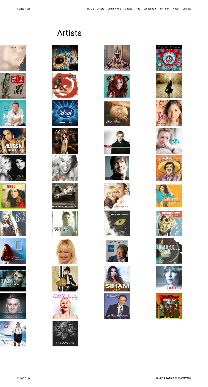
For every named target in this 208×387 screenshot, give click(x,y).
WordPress (184, 377)
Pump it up (23, 8)
